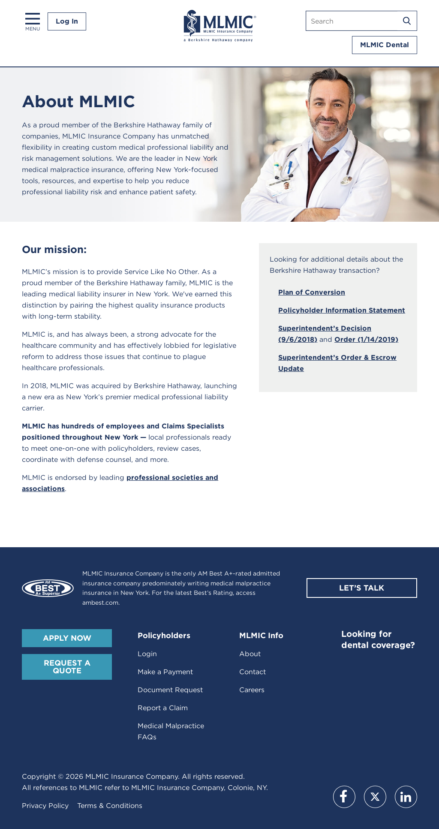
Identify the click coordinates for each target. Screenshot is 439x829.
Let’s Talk (361, 587)
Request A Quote (67, 666)
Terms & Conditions (109, 806)
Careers (252, 690)
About (250, 654)
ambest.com (100, 602)
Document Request (170, 690)
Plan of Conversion (311, 292)
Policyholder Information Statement (341, 310)
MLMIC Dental (384, 45)
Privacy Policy (45, 806)
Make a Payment (165, 672)
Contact (252, 672)
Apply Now (67, 637)
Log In (67, 21)
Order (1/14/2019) (366, 339)
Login (147, 654)
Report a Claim (163, 708)
